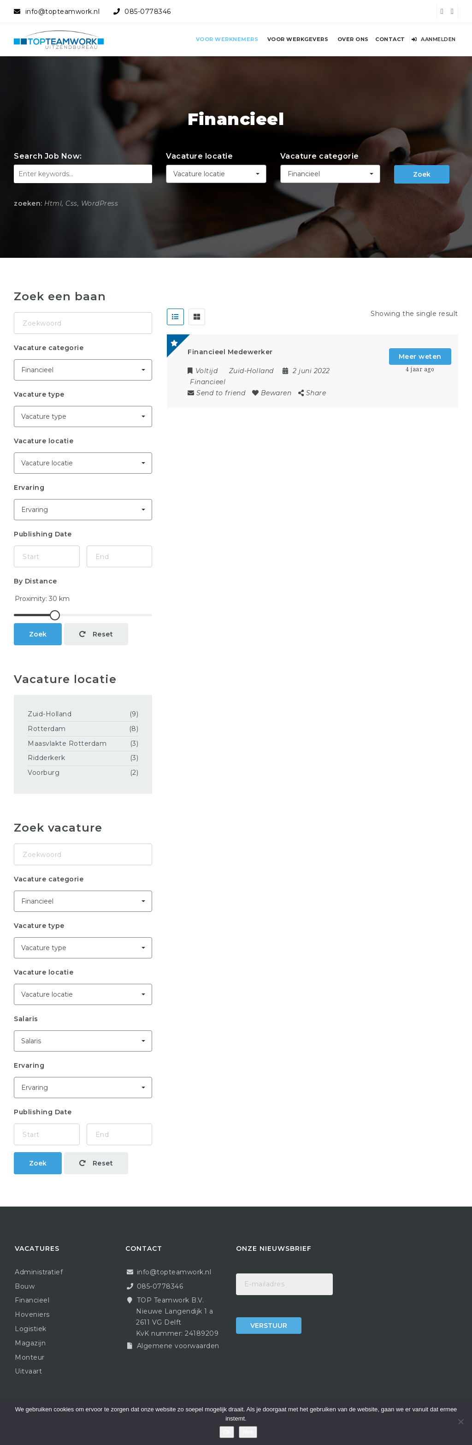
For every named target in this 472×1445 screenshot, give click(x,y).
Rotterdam (47, 729)
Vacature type (39, 394)
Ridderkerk (46, 758)
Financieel (207, 382)
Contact (390, 39)
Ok (227, 1431)
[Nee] (460, 1421)
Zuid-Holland (49, 714)
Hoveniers (32, 1314)
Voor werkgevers (298, 39)
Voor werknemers (227, 39)
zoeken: (28, 203)
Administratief (39, 1272)
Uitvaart (28, 1371)
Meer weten (420, 356)
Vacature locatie (199, 156)
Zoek (422, 174)
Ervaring (29, 487)
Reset (96, 634)
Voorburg (43, 772)
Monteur (30, 1357)
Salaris (26, 1019)
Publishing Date (43, 534)
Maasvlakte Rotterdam (67, 743)
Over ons (353, 39)
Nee (248, 1431)
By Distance (35, 581)
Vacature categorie (319, 156)
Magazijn (30, 1343)
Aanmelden (434, 39)
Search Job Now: (48, 156)
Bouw (25, 1286)
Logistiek (31, 1329)
